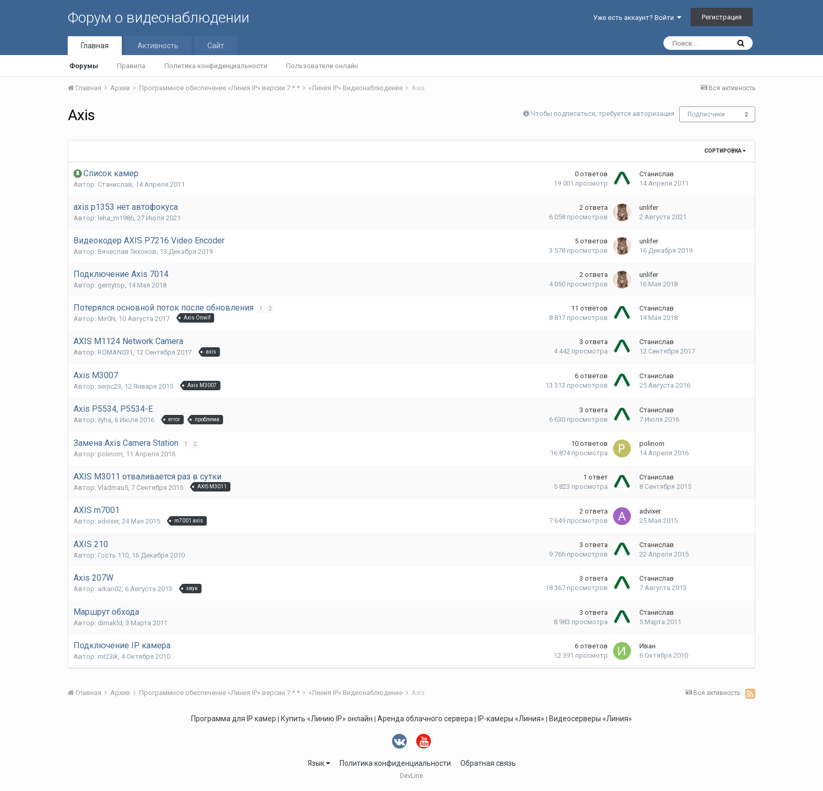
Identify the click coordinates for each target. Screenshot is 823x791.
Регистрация (722, 17)
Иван (647, 646)
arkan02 (110, 589)
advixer (108, 521)
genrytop (111, 285)
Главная (95, 45)
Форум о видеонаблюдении (158, 17)
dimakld (110, 623)
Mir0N (106, 319)
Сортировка (725, 151)
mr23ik (108, 656)
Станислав (115, 184)
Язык (319, 763)
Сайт (215, 45)
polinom (110, 454)
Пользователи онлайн (322, 66)
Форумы (83, 66)
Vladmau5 (113, 487)
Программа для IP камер (233, 718)
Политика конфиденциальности (215, 66)
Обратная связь (488, 763)
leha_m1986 (116, 218)
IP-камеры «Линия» (511, 718)
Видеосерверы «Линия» (590, 718)
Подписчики (706, 114)
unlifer (648, 207)
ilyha (104, 420)
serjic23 (109, 386)
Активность (158, 45)
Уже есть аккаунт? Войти (637, 18)
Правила (131, 66)
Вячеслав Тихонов (127, 251)
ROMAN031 (115, 352)
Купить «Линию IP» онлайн (327, 718)
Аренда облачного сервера (425, 718)
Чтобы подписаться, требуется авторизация (602, 113)
